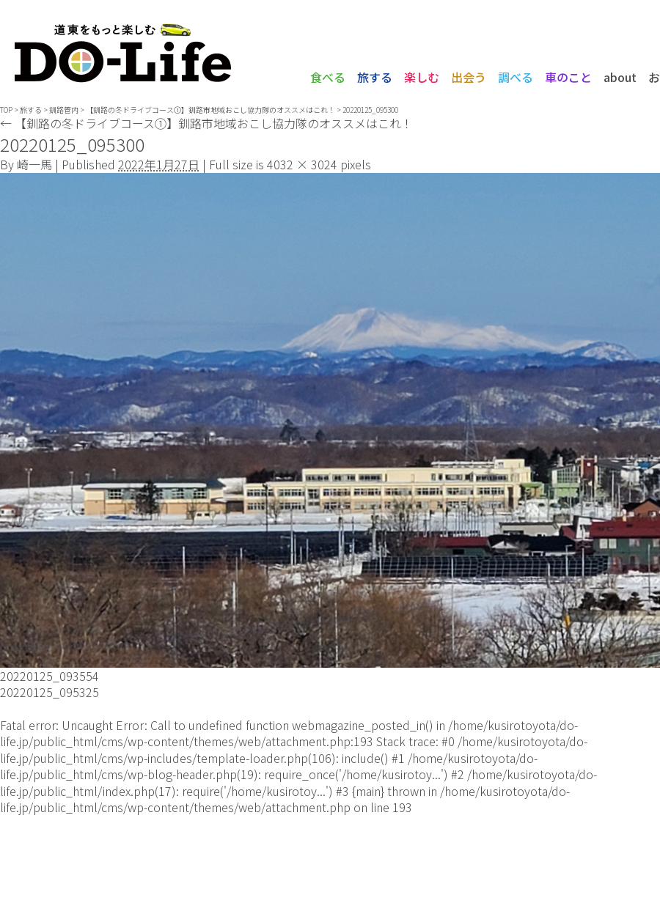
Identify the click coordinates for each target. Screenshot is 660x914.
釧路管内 (63, 109)
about (620, 77)
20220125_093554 (49, 676)
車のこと (568, 77)
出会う (468, 77)
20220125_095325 (49, 692)
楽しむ (421, 77)
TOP (6, 109)
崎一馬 (34, 164)
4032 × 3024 (302, 164)
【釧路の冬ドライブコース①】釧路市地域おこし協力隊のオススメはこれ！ (210, 109)
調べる (515, 77)
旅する (374, 77)
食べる (327, 77)
